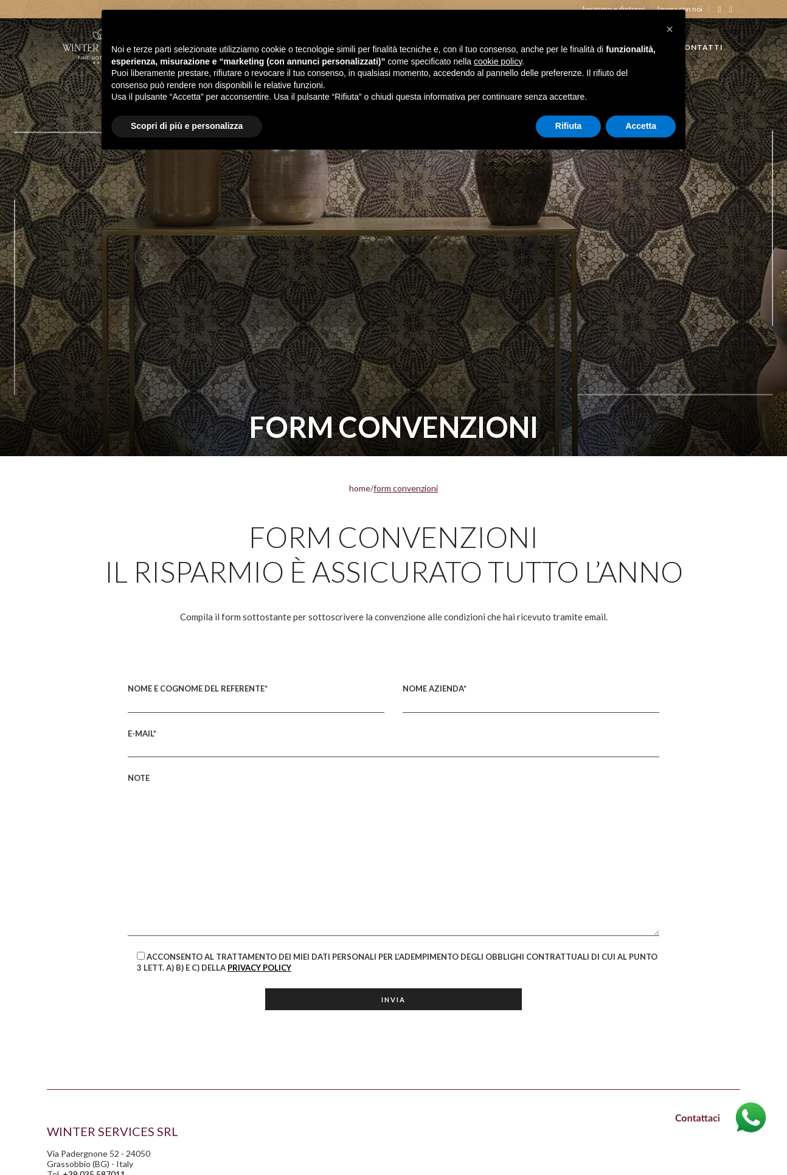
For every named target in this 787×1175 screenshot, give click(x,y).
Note (393, 854)
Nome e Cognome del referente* (256, 698)
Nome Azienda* (531, 698)
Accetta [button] (640, 126)
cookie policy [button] (498, 61)
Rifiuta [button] (568, 126)
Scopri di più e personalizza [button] (187, 126)
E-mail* (393, 743)
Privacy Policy (259, 967)
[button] (669, 29)
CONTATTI (700, 47)
